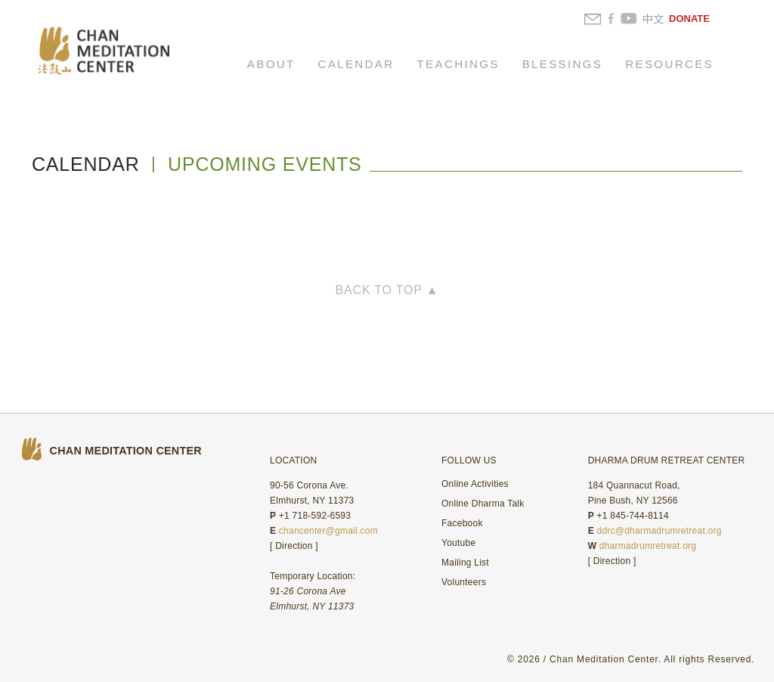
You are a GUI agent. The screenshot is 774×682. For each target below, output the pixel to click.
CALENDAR (86, 164)
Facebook (462, 523)
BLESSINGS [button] (562, 63)
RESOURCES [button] (669, 63)
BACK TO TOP (387, 290)
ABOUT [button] (271, 63)
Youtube (458, 543)
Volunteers (463, 582)
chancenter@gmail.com (328, 530)
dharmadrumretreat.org (647, 546)
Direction (294, 546)
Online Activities (475, 484)
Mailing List (465, 562)
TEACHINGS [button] (458, 63)
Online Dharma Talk (482, 503)
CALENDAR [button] (356, 63)
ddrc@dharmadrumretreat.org (658, 530)
